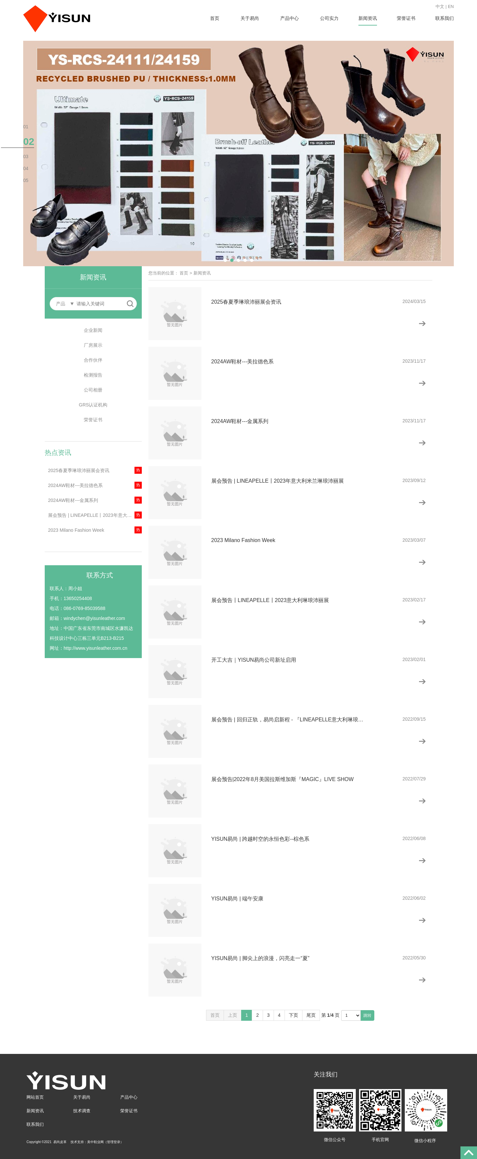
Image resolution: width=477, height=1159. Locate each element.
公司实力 (329, 18)
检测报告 (93, 375)
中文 (440, 6)
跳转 (367, 1015)
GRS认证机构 (93, 404)
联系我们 (444, 18)
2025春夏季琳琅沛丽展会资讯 (78, 470)
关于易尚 (249, 18)
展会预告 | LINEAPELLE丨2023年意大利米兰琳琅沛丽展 (95, 515)
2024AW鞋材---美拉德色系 (75, 485)
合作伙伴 (93, 360)
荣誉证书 (406, 18)
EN (451, 6)
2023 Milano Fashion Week (76, 530)
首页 (214, 18)
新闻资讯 (367, 18)
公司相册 (93, 390)
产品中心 (289, 18)
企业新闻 (93, 330)
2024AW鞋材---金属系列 (73, 500)
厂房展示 (93, 345)
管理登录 (113, 1142)
